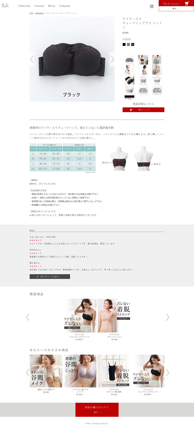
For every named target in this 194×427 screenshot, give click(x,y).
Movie (52, 5)
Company (64, 5)
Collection (24, 5)
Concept (39, 5)
